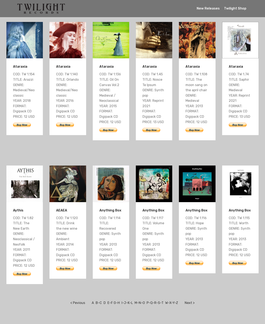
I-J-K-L (127, 303)
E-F (110, 303)
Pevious (79, 303)
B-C (99, 303)
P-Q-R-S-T (155, 303)
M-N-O (140, 303)
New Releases (208, 8)
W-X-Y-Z (171, 303)
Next (188, 303)
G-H (117, 303)
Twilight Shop (235, 8)
